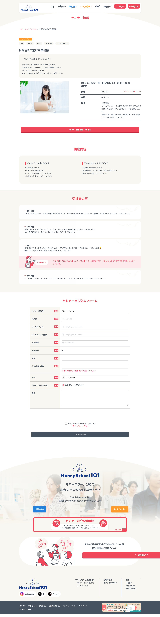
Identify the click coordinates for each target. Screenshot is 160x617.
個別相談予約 (134, 6)
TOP (52, 6)
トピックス (22, 609)
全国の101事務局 (55, 609)
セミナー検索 (120, 6)
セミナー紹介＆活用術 (85, 586)
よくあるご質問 (82, 588)
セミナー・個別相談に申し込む (80, 130)
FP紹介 (97, 6)
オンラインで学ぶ (86, 6)
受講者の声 (107, 6)
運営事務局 (43, 609)
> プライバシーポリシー (80, 427)
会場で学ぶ (73, 6)
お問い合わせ (32, 609)
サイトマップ (83, 609)
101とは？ (60, 6)
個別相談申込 (131, 591)
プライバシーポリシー (70, 609)
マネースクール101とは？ (84, 583)
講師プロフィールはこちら (132, 91)
